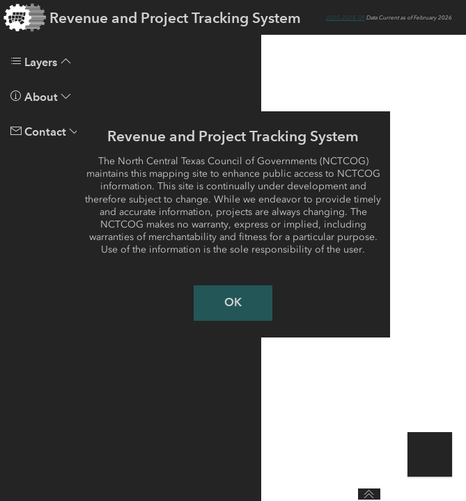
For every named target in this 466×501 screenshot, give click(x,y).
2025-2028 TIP (345, 17)
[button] (431, 456)
